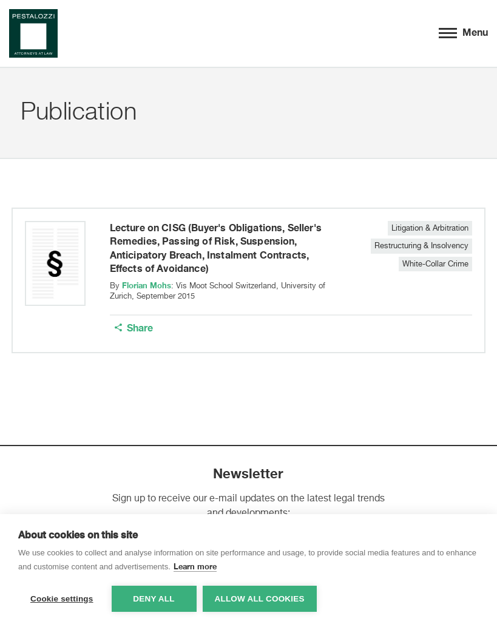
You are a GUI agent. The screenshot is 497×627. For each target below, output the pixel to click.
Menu (463, 31)
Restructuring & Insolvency (421, 246)
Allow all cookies (260, 598)
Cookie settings (61, 598)
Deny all (153, 598)
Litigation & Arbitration (429, 228)
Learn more (195, 566)
